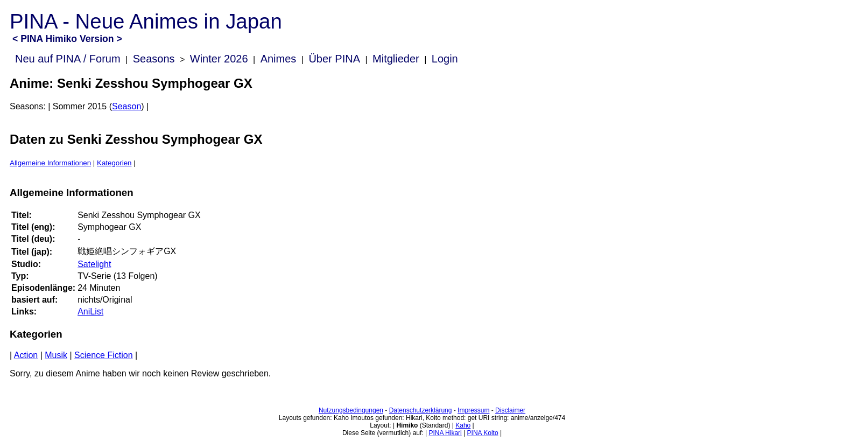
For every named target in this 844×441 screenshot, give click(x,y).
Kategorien (114, 163)
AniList (90, 311)
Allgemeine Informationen (50, 163)
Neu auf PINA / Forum (68, 59)
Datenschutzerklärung (420, 410)
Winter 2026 (219, 59)
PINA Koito (482, 433)
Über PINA (334, 59)
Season (126, 106)
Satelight (94, 264)
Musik (56, 355)
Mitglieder (395, 59)
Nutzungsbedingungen (351, 410)
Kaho (462, 425)
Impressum (473, 410)
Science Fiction (103, 355)
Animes (279, 59)
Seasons (154, 59)
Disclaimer (510, 410)
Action (26, 355)
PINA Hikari (444, 433)
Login (445, 59)
